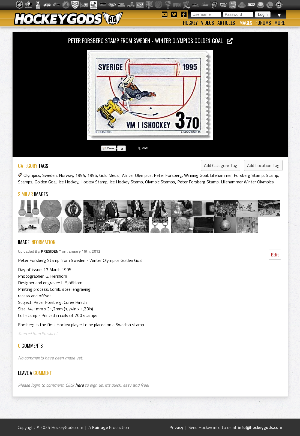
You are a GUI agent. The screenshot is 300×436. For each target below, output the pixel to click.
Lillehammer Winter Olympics (247, 181)
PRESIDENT (51, 251)
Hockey (190, 22)
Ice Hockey (68, 181)
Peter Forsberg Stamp (198, 181)
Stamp (272, 175)
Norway (66, 175)
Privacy (176, 427)
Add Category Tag (220, 165)
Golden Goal (45, 181)
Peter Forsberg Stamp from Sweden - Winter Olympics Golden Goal (150, 40)
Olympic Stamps (160, 181)
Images (245, 22)
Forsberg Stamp (249, 175)
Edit (275, 254)
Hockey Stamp (93, 181)
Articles (226, 22)
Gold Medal (109, 175)
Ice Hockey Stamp (126, 181)
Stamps (25, 181)
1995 (92, 175)
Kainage (100, 427)
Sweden (49, 175)
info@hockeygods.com (260, 427)
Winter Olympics (137, 175)
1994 (80, 175)
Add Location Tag (263, 165)
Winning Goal (196, 175)
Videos (207, 22)
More (279, 22)
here (79, 385)
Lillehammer (221, 175)
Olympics (31, 175)
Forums (263, 22)
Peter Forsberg (168, 175)
